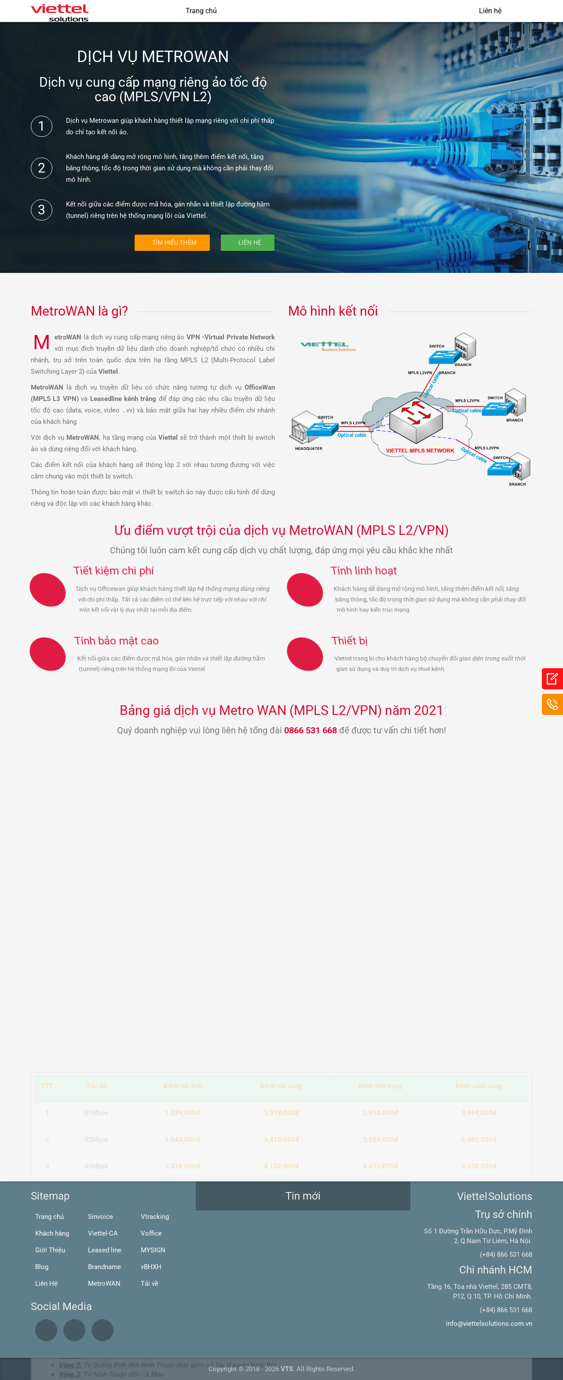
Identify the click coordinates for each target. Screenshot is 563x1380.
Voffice (151, 1233)
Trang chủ (201, 11)
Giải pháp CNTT (309, 11)
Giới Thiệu (50, 1250)
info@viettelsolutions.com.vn (489, 1324)
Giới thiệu (249, 11)
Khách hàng (52, 1233)
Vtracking (155, 1217)
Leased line (104, 1250)
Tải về (149, 1284)
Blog (41, 1267)
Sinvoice (100, 1217)
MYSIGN (153, 1250)
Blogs (449, 11)
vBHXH (151, 1267)
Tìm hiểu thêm (174, 242)
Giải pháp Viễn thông (387, 11)
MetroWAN (104, 1284)
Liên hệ (490, 11)
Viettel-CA (103, 1233)
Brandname (104, 1267)
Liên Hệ (249, 242)
